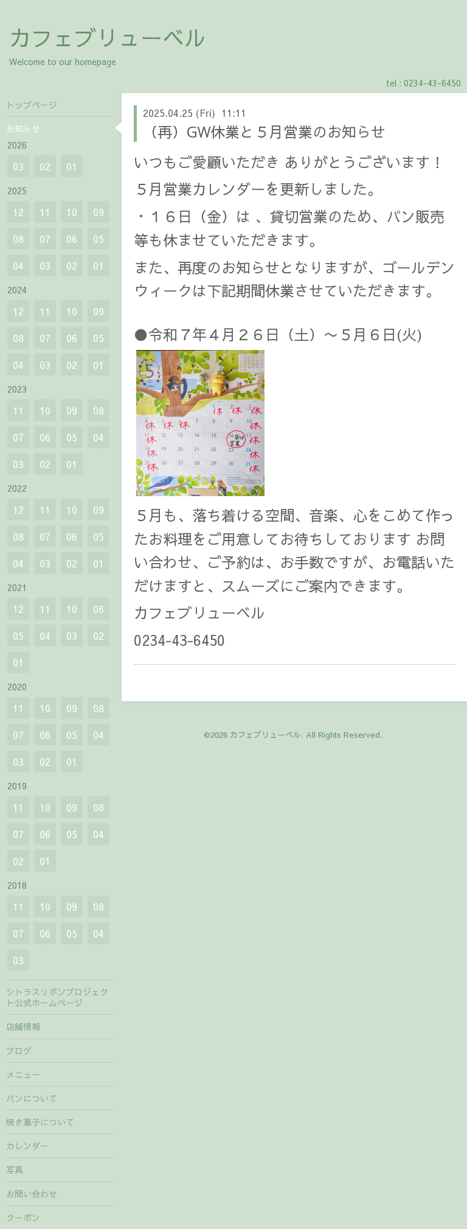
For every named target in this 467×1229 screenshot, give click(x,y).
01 (71, 166)
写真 (14, 1169)
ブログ (19, 1051)
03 (18, 166)
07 (45, 238)
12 (18, 212)
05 (98, 238)
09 (98, 212)
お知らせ (23, 128)
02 (45, 166)
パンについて (31, 1098)
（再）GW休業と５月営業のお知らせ (264, 131)
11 (45, 212)
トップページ (31, 105)
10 (71, 212)
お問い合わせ (31, 1194)
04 (18, 265)
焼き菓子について (40, 1122)
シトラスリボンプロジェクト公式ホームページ (57, 997)
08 (18, 238)
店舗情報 (23, 1026)
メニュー (23, 1074)
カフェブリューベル (107, 37)
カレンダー (27, 1146)
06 (71, 238)
